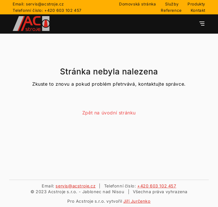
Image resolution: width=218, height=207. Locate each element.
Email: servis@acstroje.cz (38, 4)
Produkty (196, 4)
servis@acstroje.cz (75, 185)
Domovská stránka (137, 4)
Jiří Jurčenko (137, 201)
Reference (171, 10)
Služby (172, 4)
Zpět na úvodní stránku (109, 113)
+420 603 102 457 (156, 185)
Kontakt (198, 10)
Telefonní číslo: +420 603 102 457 (47, 10)
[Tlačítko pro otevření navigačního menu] (201, 24)
